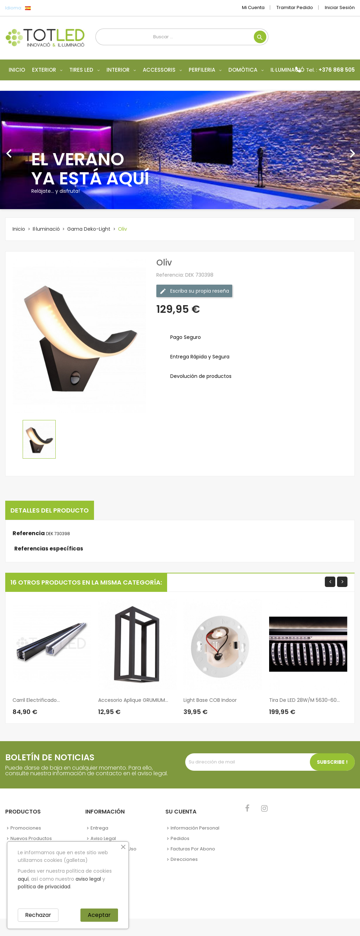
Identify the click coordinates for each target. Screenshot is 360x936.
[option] (180, 150)
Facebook (247, 808)
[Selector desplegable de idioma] (43, 8)
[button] (27, 150)
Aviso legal (103, 838)
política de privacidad (44, 886)
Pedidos (180, 838)
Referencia (29, 533)
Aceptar (99, 915)
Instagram (264, 808)
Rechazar (38, 915)
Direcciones (184, 859)
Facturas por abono (193, 849)
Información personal (195, 828)
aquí (23, 878)
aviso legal (88, 878)
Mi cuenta (253, 7)
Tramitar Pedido (294, 7)
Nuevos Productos (31, 838)
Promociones (25, 828)
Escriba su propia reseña (194, 291)
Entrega (99, 828)
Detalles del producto (49, 510)
